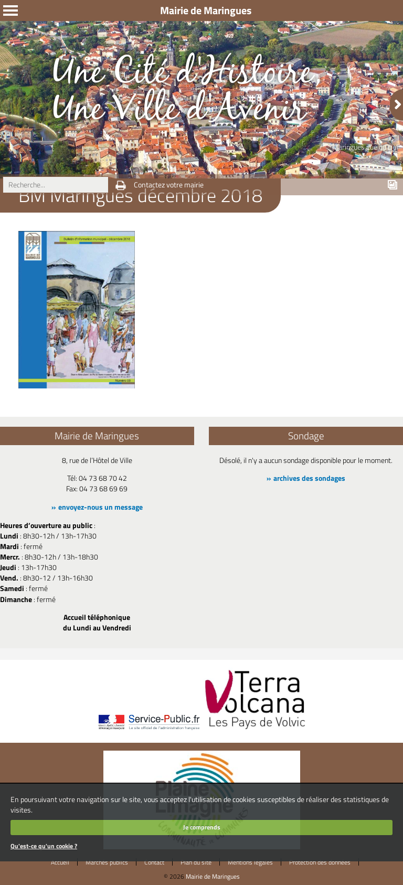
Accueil (60, 862)
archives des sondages (309, 478)
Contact (154, 862)
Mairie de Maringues (213, 876)
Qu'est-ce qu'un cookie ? (43, 846)
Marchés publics (107, 862)
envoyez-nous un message (100, 507)
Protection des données (320, 862)
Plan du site (196, 862)
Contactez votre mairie (169, 185)
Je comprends (201, 827)
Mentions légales (250, 862)
